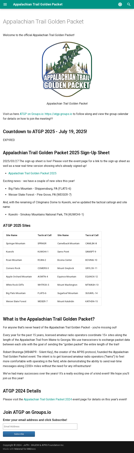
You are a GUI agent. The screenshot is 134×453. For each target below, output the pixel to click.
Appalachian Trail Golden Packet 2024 (48, 399)
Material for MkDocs (25, 449)
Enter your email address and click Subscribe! (35, 419)
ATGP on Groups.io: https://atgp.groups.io (46, 114)
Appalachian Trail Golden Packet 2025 (32, 173)
